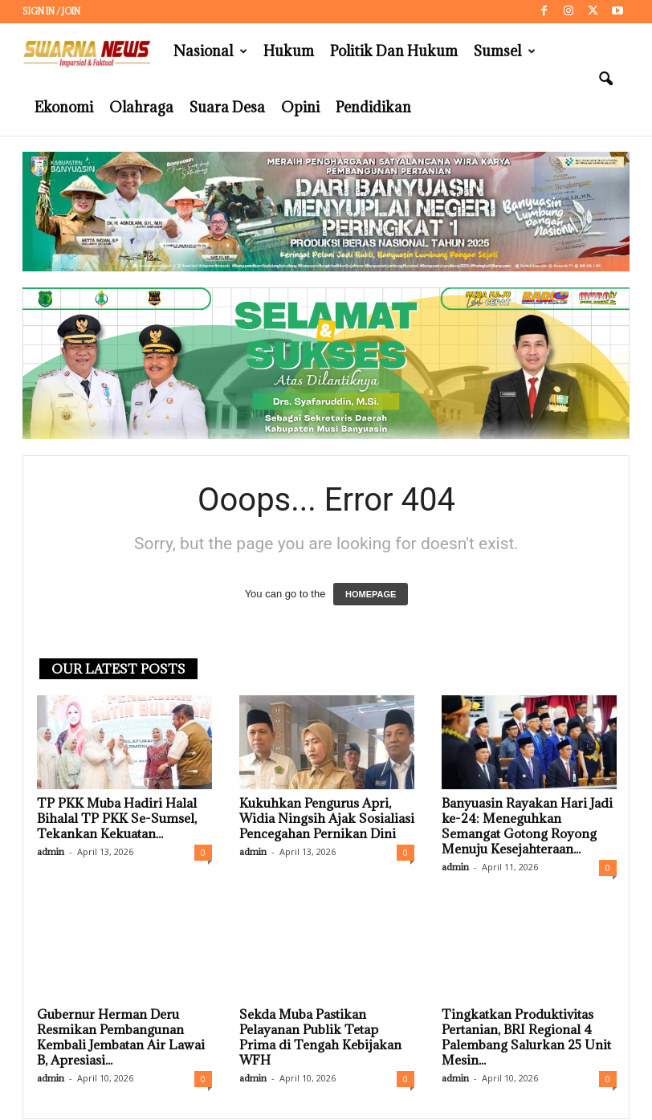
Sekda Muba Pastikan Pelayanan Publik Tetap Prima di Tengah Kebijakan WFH (320, 1038)
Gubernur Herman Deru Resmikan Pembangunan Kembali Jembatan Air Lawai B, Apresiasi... (121, 1038)
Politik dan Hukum (394, 51)
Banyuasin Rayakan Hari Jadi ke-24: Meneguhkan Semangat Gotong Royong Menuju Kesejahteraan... (527, 826)
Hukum (288, 51)
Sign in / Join (51, 11)
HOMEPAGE (370, 595)
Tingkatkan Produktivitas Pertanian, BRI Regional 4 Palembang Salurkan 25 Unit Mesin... (526, 1038)
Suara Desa (227, 107)
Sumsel (505, 51)
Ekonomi (64, 107)
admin (50, 852)
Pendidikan (373, 107)
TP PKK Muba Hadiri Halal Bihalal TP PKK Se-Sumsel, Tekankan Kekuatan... (117, 819)
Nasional (210, 51)
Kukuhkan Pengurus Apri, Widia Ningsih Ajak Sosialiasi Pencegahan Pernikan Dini (326, 819)
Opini (300, 107)
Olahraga (141, 107)
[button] (605, 79)
